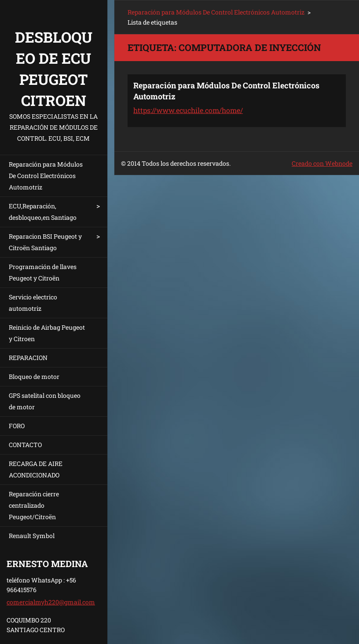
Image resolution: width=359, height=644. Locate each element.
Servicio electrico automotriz (33, 303)
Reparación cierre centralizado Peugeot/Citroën (34, 505)
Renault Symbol (32, 535)
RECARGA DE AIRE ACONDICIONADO (35, 469)
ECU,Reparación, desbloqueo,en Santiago (43, 212)
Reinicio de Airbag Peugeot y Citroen (47, 333)
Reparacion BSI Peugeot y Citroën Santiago (45, 242)
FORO (17, 426)
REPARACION (28, 357)
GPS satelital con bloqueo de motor (45, 401)
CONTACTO (25, 444)
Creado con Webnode (322, 163)
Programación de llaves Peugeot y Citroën (43, 272)
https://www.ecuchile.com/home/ (188, 110)
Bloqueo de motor (34, 376)
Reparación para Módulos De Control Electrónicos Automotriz (46, 175)
